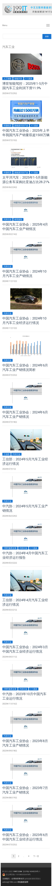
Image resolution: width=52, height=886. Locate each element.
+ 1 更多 (28, 78)
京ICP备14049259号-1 (31, 871)
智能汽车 (18, 78)
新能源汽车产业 (21, 125)
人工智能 (7, 78)
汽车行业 (7, 219)
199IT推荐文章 (10, 548)
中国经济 (7, 125)
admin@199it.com (9, 882)
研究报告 (18, 219)
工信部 (6, 454)
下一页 (36, 856)
